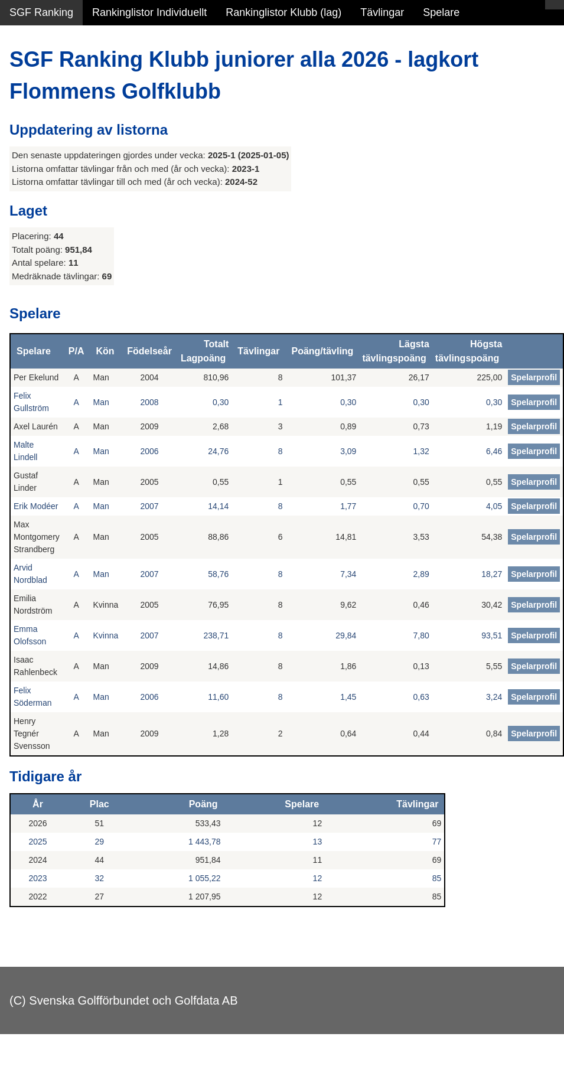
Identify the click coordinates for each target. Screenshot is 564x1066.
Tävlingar (382, 12)
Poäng (203, 804)
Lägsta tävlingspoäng (395, 351)
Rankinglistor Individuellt (149, 12)
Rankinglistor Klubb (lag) (283, 12)
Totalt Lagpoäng (205, 351)
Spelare (441, 12)
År (37, 804)
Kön (105, 351)
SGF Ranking (41, 12)
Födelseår (149, 351)
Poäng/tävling (322, 351)
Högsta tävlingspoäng (468, 351)
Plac (99, 804)
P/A (76, 351)
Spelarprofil (534, 377)
